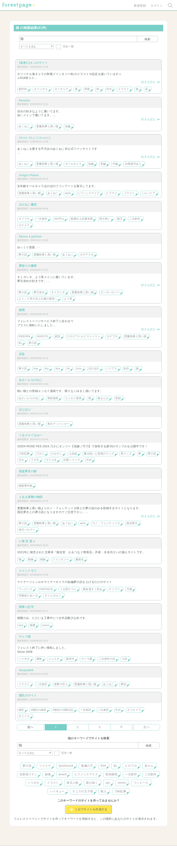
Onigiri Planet (29, 175)
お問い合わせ (59, 850)
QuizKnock (66, 765)
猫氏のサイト (28, 695)
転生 (126, 368)
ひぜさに (56, 453)
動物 (31, 559)
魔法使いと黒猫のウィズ (99, 453)
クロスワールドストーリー (83, 336)
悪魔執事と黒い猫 (47, 126)
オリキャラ (61, 89)
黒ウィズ (126, 453)
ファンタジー (60, 559)
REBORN (24, 336)
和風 (87, 89)
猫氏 (21, 709)
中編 (115, 163)
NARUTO (42, 336)
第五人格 (72, 782)
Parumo (24, 100)
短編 (68, 126)
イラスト (123, 89)
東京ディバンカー (58, 423)
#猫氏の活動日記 (63, 709)
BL (98, 89)
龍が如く (92, 782)
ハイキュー (57, 791)
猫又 (120, 218)
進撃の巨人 (61, 684)
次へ (146, 727)
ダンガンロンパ (110, 292)
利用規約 (82, 850)
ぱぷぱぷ (25, 409)
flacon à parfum (30, 236)
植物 (43, 559)
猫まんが (103, 398)
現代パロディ (27, 529)
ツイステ (45, 765)
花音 (22, 354)
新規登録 (140, 5)
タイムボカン (53, 595)
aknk (68, 193)
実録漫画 (53, 398)
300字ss (59, 218)
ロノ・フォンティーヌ (106, 523)
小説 (125, 658)
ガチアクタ (87, 254)
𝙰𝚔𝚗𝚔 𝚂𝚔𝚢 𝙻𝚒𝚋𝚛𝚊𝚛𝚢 (35, 137)
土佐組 (73, 453)
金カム (149, 765)
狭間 (22, 310)
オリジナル (41, 89)
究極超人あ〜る (28, 595)
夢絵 (123, 684)
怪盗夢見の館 (28, 471)
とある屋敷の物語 (31, 496)
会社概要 (104, 850)
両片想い (104, 218)
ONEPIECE (46, 589)
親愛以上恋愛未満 (82, 218)
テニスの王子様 (82, 791)
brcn (79, 368)
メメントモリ (28, 570)
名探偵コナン (28, 774)
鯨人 (104, 791)
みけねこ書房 (28, 204)
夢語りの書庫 (28, 265)
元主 (21, 460)
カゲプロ (112, 336)
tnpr (36, 368)
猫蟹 (32, 625)
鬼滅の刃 (87, 765)
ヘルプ (35, 850)
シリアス (111, 368)
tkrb (57, 368)
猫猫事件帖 (25, 485)
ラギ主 (35, 460)
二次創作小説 (107, 658)
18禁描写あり (133, 163)
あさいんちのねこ (31, 379)
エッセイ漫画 (73, 398)
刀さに (40, 453)
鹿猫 (39, 658)
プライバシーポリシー (133, 850)
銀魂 (48, 774)
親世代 (70, 658)
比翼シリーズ (71, 460)
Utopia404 (26, 670)
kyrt (21, 625)
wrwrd (63, 774)
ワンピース (25, 589)
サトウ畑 (25, 636)
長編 (103, 163)
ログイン (157, 5)
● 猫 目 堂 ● (27, 541)
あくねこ (24, 126)
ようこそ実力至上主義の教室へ (38, 298)
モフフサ (24, 218)
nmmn (45, 625)
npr (108, 782)
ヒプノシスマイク (88, 193)
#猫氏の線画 (38, 709)
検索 (147, 39)
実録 (118, 398)
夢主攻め (39, 292)
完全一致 (65, 46)
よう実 (68, 298)
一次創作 (41, 218)
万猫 (129, 589)
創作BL (23, 89)
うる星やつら (68, 589)
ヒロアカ (131, 765)
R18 (109, 89)
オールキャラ (73, 163)
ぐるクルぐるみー (31, 435)
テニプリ (114, 589)
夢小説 (23, 254)
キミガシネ (58, 292)
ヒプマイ (111, 193)
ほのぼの (94, 368)
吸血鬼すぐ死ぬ (92, 589)
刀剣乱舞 (24, 453)
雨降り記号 (26, 607)
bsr (47, 368)
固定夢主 (132, 523)
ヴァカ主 (51, 460)
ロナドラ (24, 225)
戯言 (58, 336)
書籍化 (80, 559)
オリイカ (24, 716)
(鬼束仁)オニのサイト (33, 62)
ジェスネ (54, 658)
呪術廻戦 (111, 774)
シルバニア (148, 193)
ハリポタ (24, 658)
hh (68, 368)
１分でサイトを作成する (88, 809)
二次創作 (134, 218)
